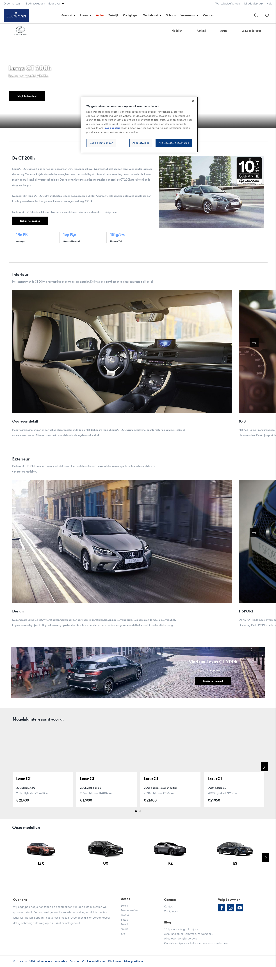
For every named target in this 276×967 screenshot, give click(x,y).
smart (124, 929)
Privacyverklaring (134, 961)
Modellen (177, 30)
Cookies (74, 961)
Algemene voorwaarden (52, 961)
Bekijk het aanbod (27, 96)
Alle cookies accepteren (174, 142)
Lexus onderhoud (251, 30)
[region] (139, 125)
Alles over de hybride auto (180, 938)
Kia (123, 933)
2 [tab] (140, 811)
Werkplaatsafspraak (227, 3)
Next (264, 766)
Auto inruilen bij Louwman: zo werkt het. (188, 934)
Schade (171, 15)
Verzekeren (188, 15)
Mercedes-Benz (130, 910)
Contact (208, 15)
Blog (167, 922)
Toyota (125, 915)
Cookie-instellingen (101, 142)
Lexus (124, 905)
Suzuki (124, 919)
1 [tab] (136, 811)
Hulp (269, 3)
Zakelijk (113, 15)
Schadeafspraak (253, 3)
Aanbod (66, 15)
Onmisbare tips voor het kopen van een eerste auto (196, 943)
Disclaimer (114, 961)
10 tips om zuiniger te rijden (181, 929)
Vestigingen (130, 15)
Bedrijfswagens (35, 3)
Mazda (125, 924)
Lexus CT (23, 778)
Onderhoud (150, 15)
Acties (100, 15)
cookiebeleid (112, 128)
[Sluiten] (193, 101)
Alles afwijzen (141, 142)
